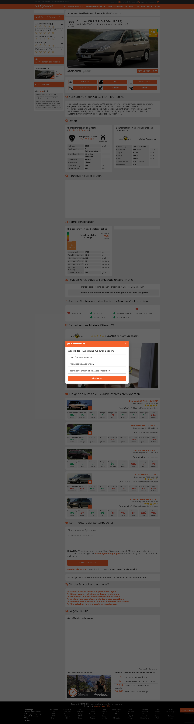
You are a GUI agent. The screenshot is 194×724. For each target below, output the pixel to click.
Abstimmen (97, 378)
